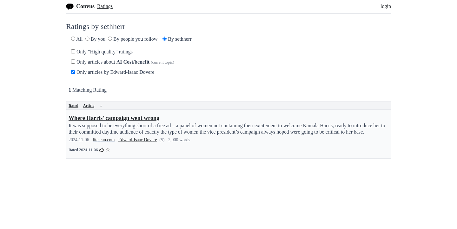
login (386, 6)
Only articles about (122, 62)
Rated (73, 105)
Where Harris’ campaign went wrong (114, 118)
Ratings (105, 6)
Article (92, 105)
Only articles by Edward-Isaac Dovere (112, 72)
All (77, 39)
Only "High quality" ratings (102, 51)
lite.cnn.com (104, 139)
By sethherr (176, 39)
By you (95, 39)
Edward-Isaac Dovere (137, 139)
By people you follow (132, 39)
